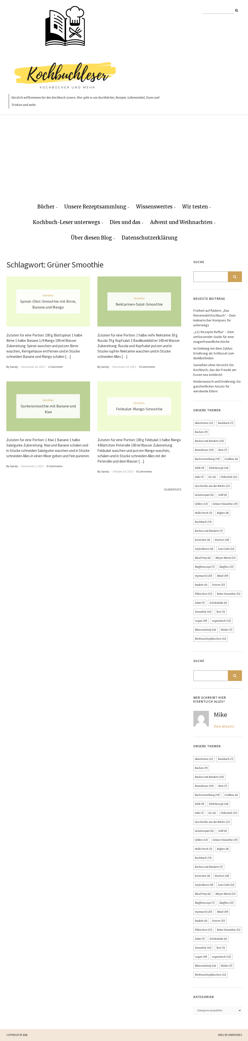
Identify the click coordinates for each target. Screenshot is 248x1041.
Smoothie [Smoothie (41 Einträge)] (203, 611)
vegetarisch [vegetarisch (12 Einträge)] (221, 620)
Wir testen (195, 207)
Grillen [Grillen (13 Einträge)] (201, 504)
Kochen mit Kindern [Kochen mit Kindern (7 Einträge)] (209, 531)
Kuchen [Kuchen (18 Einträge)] (222, 540)
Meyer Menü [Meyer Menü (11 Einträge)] (225, 557)
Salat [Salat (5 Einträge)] (200, 602)
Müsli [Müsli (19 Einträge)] (222, 575)
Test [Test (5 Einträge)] (220, 611)
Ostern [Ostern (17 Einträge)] (218, 584)
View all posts (224, 726)
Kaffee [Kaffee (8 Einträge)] (223, 513)
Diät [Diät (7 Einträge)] (199, 477)
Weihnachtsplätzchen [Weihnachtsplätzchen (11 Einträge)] (210, 638)
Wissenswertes (154, 207)
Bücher (45, 207)
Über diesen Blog (91, 238)
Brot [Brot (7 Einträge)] (222, 450)
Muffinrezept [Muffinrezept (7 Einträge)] (205, 566)
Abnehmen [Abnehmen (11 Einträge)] (204, 423)
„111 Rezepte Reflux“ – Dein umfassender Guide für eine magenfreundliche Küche (213, 337)
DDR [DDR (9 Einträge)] (199, 468)
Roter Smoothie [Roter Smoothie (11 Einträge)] (228, 593)
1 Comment (55, 367)
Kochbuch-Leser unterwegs (66, 222)
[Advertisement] (124, 163)
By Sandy (12, 367)
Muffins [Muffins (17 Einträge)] (226, 566)
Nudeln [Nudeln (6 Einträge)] (201, 584)
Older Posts (172, 489)
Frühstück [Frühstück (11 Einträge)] (229, 477)
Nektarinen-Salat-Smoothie (139, 304)
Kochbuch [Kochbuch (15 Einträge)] (203, 522)
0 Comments (147, 367)
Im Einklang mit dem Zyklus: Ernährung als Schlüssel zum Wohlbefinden (213, 353)
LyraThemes (235, 1035)
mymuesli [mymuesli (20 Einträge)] (203, 575)
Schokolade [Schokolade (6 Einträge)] (218, 602)
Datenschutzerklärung (150, 238)
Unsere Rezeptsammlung (95, 207)
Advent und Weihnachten (181, 222)
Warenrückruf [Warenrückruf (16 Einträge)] (205, 629)
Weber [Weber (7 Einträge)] (226, 629)
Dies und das (125, 222)
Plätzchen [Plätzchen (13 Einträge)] (203, 593)
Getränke (48, 295)
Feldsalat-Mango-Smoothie (139, 408)
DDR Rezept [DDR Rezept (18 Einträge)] (219, 468)
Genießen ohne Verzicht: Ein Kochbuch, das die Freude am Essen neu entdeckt (214, 370)
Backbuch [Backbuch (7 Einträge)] (225, 423)
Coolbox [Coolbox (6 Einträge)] (231, 459)
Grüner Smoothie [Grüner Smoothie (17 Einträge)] (225, 504)
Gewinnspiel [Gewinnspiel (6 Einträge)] (204, 495)
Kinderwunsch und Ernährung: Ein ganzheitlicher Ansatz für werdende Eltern (217, 386)
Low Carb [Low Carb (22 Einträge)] (226, 549)
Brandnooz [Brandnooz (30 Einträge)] (204, 450)
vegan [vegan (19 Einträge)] (201, 620)
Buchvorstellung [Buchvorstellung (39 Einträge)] (207, 459)
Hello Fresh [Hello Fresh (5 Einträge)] (203, 513)
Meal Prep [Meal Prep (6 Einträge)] (203, 557)
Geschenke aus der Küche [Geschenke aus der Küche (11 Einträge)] (212, 486)
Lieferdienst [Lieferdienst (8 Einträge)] (204, 549)
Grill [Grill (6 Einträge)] (222, 495)
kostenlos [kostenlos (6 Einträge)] (202, 540)
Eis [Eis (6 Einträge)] (212, 477)
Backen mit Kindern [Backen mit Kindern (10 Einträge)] (209, 441)
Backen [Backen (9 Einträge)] (201, 432)
